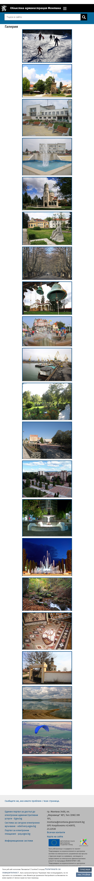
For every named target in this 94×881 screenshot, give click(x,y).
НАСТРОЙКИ (84, 874)
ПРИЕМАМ (85, 869)
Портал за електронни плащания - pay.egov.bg (17, 832)
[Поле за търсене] (42, 17)
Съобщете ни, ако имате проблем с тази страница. (32, 801)
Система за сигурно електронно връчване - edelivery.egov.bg (22, 824)
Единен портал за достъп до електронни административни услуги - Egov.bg (21, 815)
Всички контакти (56, 832)
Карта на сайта (55, 836)
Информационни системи (19, 840)
